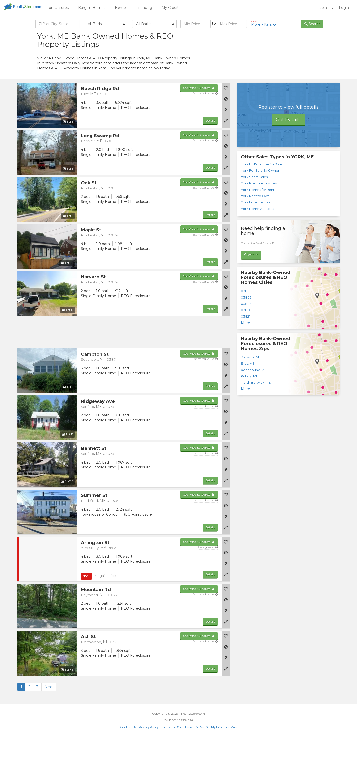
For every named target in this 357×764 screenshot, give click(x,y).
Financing (143, 7)
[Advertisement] (275, 74)
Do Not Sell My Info (208, 752)
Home (120, 7)
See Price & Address (199, 113)
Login (344, 7)
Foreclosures (58, 7)
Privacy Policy (148, 752)
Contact (251, 280)
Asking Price (208, 572)
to (214, 23)
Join (323, 7)
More (245, 348)
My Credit (170, 7)
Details (210, 145)
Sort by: (280, 36)
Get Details (288, 144)
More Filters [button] (265, 23)
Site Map (230, 752)
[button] (226, 146)
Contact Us (128, 752)
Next (49, 712)
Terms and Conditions (176, 752)
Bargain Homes (91, 7)
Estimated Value (205, 118)
